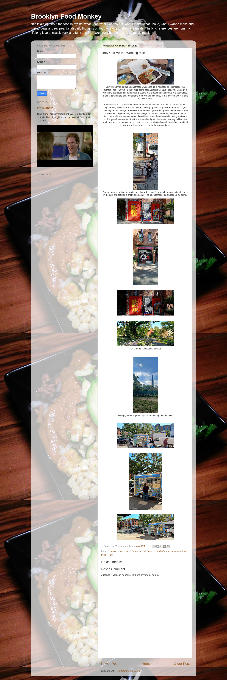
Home (146, 664)
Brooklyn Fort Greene (142, 551)
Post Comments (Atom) (128, 671)
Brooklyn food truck (120, 551)
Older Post (182, 664)
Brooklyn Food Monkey (66, 16)
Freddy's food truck (166, 551)
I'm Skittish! (45, 108)
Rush (111, 555)
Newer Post (109, 664)
